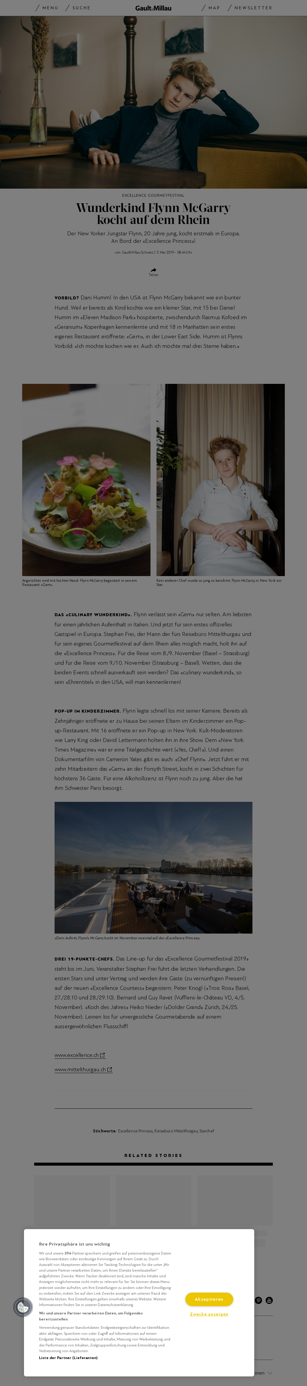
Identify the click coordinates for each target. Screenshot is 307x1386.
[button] (23, 1307)
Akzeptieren (209, 1299)
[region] (139, 1302)
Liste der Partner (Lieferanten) (68, 1357)
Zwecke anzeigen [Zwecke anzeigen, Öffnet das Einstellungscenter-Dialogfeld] (209, 1314)
